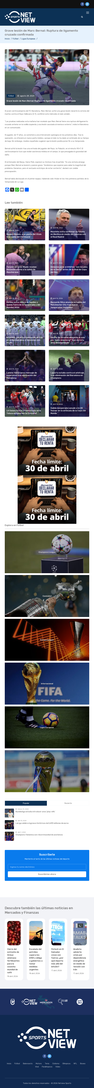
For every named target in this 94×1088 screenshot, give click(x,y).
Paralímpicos (47, 1067)
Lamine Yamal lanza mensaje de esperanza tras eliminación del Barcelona (21, 375)
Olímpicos (66, 1063)
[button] (47, 450)
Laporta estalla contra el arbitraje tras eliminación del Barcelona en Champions (67, 375)
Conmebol (47, 596)
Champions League (47, 552)
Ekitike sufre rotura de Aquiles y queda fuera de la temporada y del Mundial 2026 (23, 305)
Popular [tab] (26, 803)
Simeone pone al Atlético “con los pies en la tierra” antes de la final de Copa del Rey (69, 269)
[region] (47, 450)
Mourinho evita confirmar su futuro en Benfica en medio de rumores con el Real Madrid (68, 234)
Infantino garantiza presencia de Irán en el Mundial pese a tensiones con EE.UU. (24, 340)
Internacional (47, 684)
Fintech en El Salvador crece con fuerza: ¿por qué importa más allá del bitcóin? (57, 958)
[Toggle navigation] (87, 12)
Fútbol (15, 39)
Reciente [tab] (68, 803)
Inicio (7, 39)
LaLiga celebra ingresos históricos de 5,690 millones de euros (42, 823)
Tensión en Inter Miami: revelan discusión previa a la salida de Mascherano (21, 269)
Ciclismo (55, 1063)
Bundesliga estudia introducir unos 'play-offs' (35, 812)
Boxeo (82, 1063)
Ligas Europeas (28, 39)
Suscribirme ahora (47, 874)
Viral (37, 1067)
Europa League (47, 640)
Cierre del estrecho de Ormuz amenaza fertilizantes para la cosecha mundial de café (13, 961)
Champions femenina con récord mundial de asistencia (39, 835)
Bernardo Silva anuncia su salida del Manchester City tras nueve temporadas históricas (68, 305)
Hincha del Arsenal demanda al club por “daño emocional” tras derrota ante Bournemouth (68, 340)
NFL (75, 1063)
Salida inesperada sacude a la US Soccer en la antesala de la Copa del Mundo (68, 410)
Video (57, 1067)
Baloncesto (28, 1063)
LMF (47, 771)
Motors (39, 1063)
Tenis (47, 1063)
